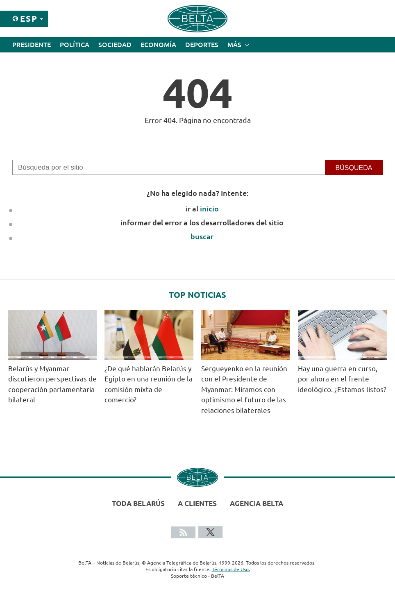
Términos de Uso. (231, 569)
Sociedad (115, 44)
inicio (209, 208)
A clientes (197, 503)
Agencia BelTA (256, 503)
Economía (158, 44)
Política (74, 44)
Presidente (31, 44)
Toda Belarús (138, 503)
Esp (29, 18)
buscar (202, 236)
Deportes (201, 44)
